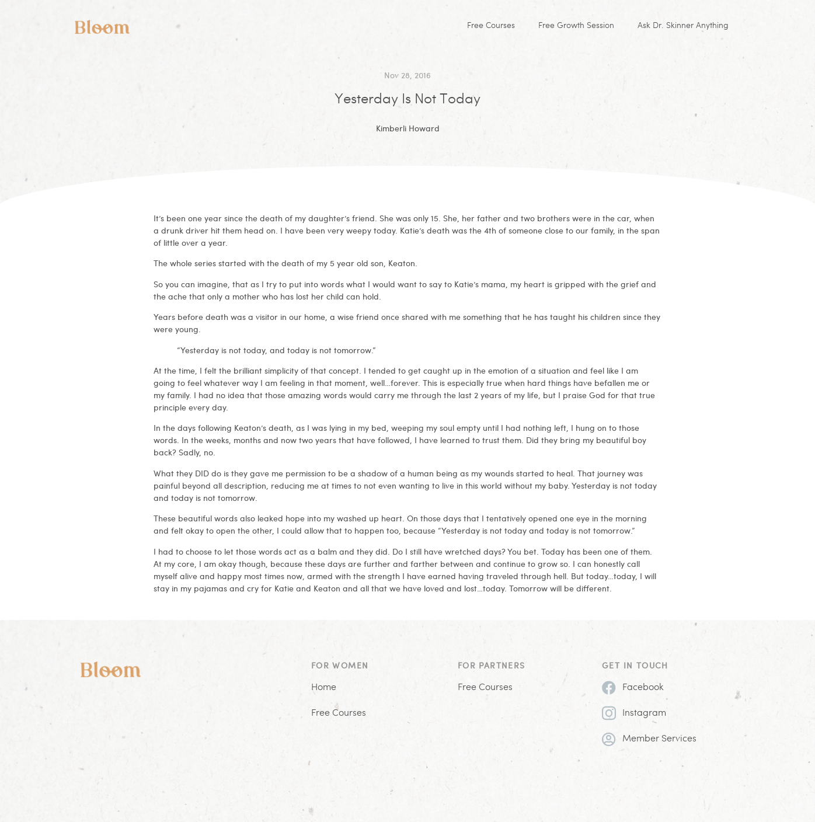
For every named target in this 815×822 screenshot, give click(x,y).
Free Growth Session (576, 26)
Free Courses (491, 26)
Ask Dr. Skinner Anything (683, 26)
